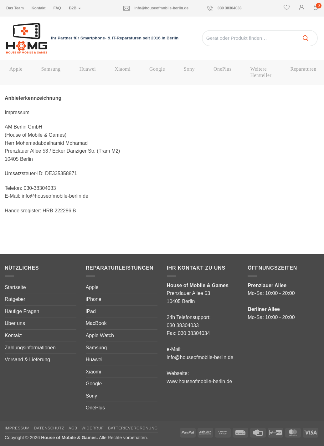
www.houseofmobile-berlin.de (199, 381)
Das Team (15, 8)
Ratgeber (15, 299)
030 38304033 (224, 8)
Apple (16, 69)
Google (157, 69)
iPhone (93, 299)
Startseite (15, 287)
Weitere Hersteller (260, 72)
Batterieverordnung (132, 428)
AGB (73, 428)
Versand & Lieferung (27, 359)
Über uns (15, 323)
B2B (75, 8)
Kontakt (39, 8)
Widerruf (93, 428)
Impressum (17, 428)
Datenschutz (49, 428)
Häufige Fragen (22, 311)
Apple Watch (100, 335)
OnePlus (222, 69)
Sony (189, 69)
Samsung (51, 69)
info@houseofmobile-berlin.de (155, 8)
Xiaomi (123, 69)
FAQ (57, 8)
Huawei (88, 69)
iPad (91, 311)
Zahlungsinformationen (30, 347)
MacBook (96, 323)
